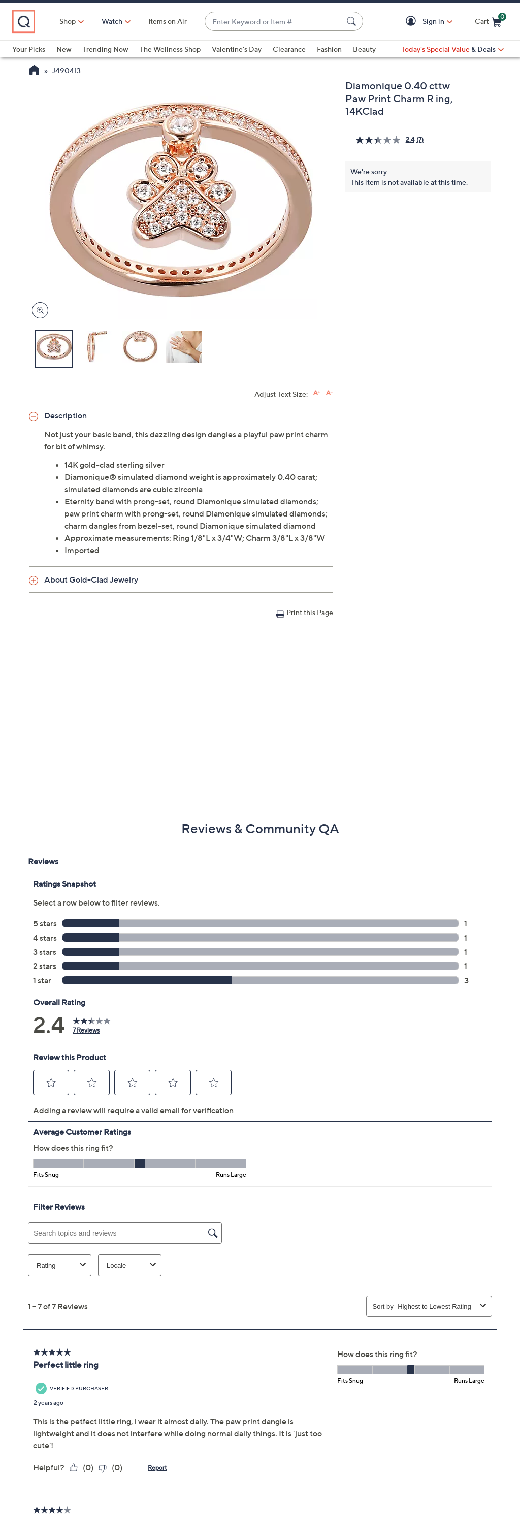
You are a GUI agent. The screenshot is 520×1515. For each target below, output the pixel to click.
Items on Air (167, 21)
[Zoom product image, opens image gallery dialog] (38, 310)
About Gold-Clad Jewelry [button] (91, 579)
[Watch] (112, 21)
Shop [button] (67, 21)
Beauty (364, 49)
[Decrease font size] (329, 393)
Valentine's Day (237, 49)
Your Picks (28, 49)
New (64, 49)
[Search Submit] (353, 21)
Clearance (289, 49)
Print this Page (309, 612)
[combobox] (273, 21)
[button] (412, 21)
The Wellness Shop (170, 49)
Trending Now (105, 49)
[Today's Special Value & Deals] (452, 49)
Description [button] (65, 415)
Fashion (329, 49)
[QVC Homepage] (34, 71)
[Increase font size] (316, 393)
